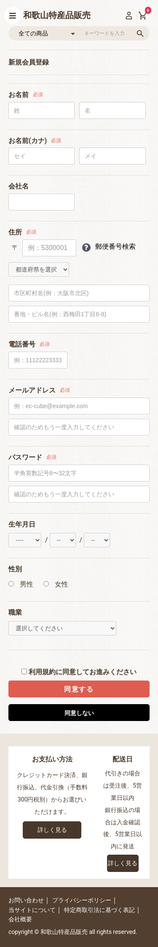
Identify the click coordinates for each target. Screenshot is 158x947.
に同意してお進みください (79, 672)
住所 (15, 232)
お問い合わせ (26, 900)
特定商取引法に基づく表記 (99, 910)
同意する (79, 689)
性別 (15, 569)
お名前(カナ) (27, 141)
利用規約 (42, 672)
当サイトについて (32, 910)
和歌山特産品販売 (57, 15)
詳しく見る (52, 829)
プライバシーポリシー (81, 900)
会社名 (18, 186)
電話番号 (21, 344)
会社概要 (20, 919)
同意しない (79, 713)
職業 (15, 612)
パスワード (25, 457)
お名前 (18, 95)
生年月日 (21, 524)
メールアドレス (32, 390)
